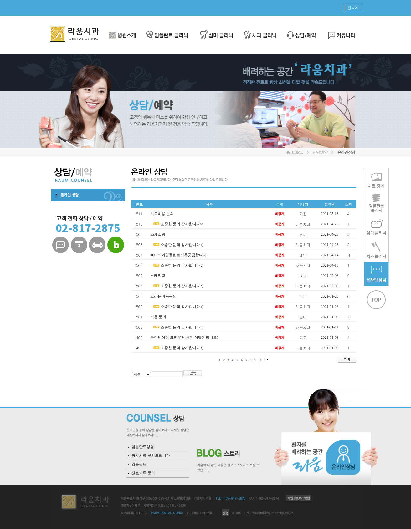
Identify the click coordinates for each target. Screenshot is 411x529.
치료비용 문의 (162, 213)
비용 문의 (158, 317)
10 (260, 360)
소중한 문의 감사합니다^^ (182, 224)
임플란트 (138, 464)
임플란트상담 (142, 447)
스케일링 (157, 234)
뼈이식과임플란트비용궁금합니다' (178, 255)
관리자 (353, 8)
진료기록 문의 (143, 473)
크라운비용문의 (163, 296)
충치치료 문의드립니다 (150, 455)
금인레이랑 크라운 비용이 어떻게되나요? (184, 337)
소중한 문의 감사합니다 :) (182, 244)
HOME (297, 152)
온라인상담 (346, 152)
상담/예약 (320, 152)
